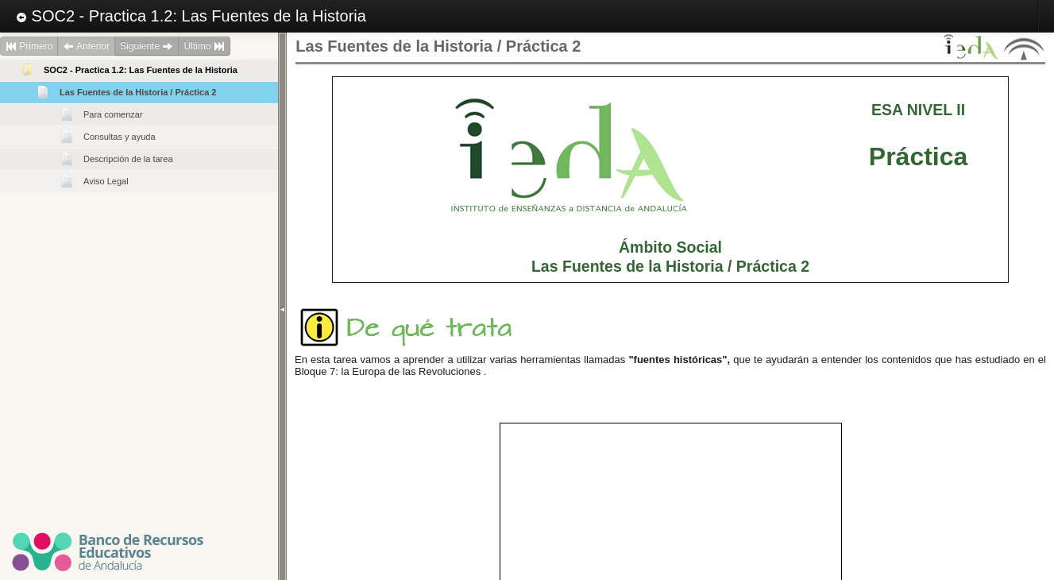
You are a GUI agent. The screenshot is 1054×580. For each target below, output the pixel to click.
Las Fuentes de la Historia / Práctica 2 (138, 92)
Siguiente (146, 46)
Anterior (86, 46)
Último (203, 46)
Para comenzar (113, 114)
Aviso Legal (106, 181)
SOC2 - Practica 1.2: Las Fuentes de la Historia (191, 16)
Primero (29, 46)
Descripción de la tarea (128, 159)
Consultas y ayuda (119, 136)
